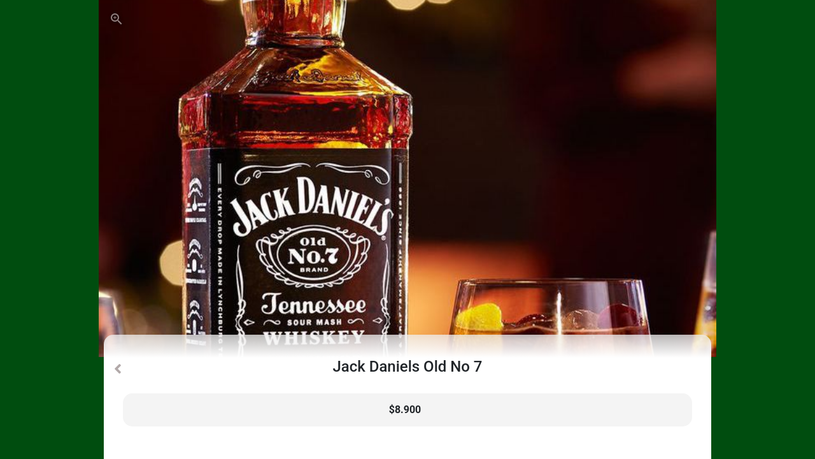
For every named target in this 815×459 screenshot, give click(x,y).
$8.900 (405, 410)
